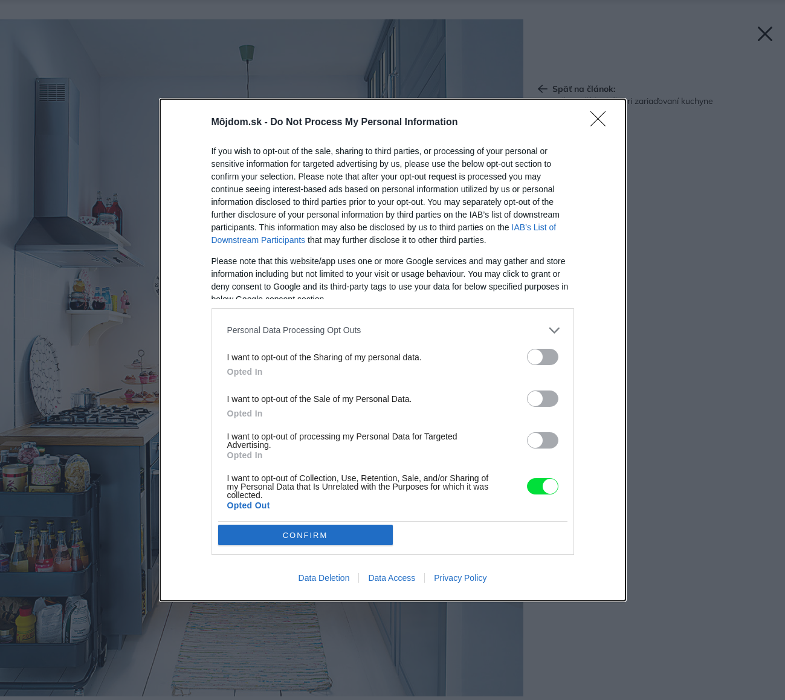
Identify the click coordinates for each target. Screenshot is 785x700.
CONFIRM (305, 534)
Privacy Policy (460, 578)
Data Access (391, 578)
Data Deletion (324, 578)
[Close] (601, 122)
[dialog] (392, 350)
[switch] (542, 357)
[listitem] (392, 330)
